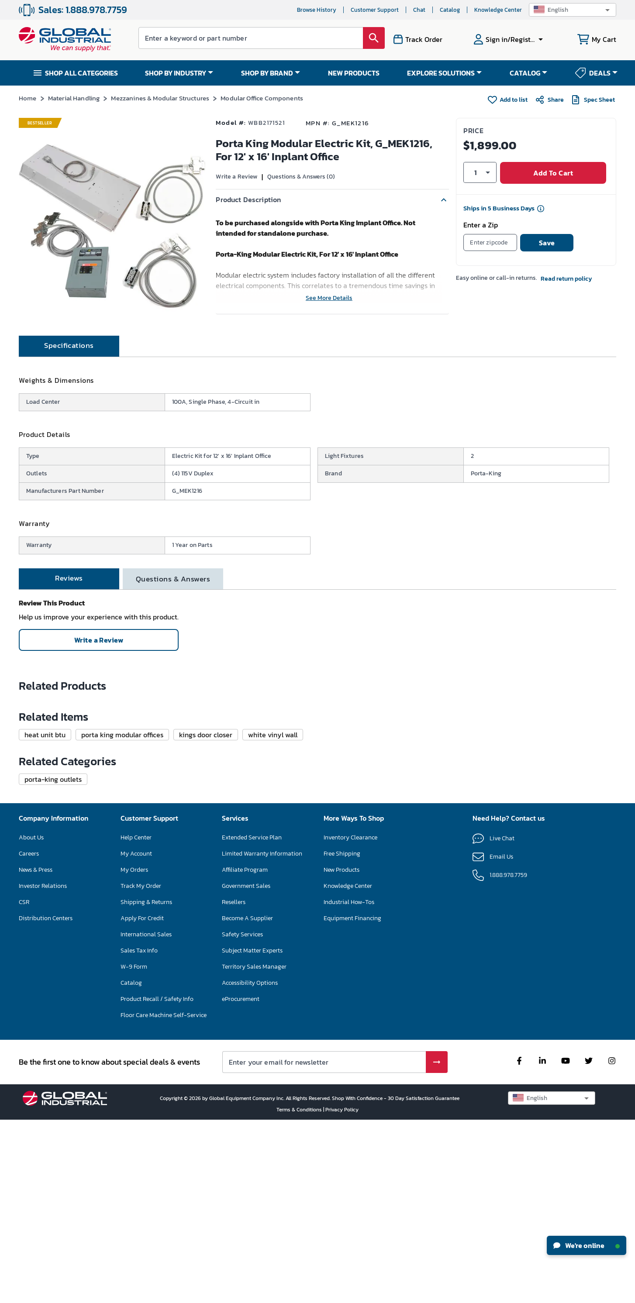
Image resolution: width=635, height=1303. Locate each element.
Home (28, 98)
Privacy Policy (342, 1292)
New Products (341, 1052)
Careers (29, 1036)
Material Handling (74, 98)
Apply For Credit (142, 1101)
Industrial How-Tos (349, 1085)
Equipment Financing (352, 1101)
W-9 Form (134, 1149)
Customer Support (375, 10)
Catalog (450, 10)
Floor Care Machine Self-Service (164, 1198)
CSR (24, 1085)
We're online (586, 1245)
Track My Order (141, 1068)
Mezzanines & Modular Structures (160, 98)
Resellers (233, 1085)
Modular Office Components (262, 98)
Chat (419, 10)
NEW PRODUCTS (354, 73)
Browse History (316, 10)
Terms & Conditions (299, 1292)
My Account (136, 1036)
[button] (572, 9)
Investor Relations (43, 1068)
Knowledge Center (498, 10)
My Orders (134, 1052)
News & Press (35, 1052)
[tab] (69, 377)
